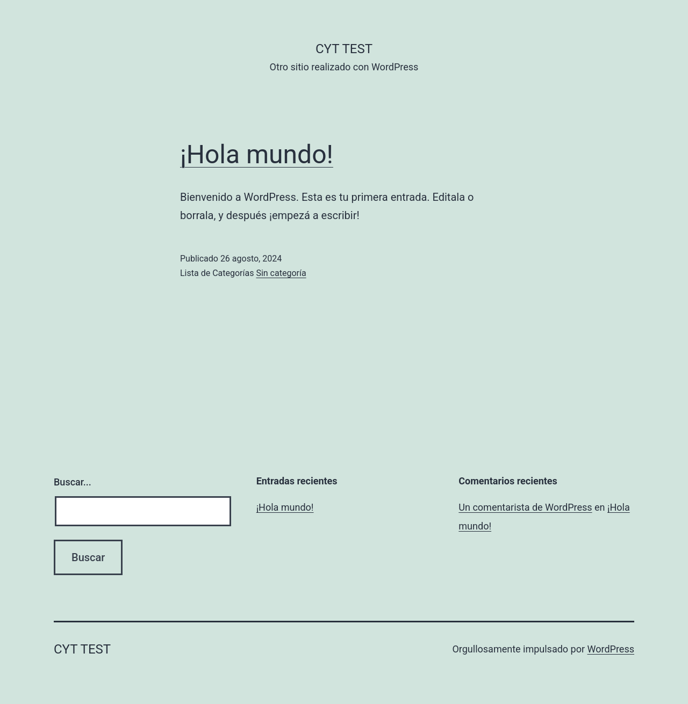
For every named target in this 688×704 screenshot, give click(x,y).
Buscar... (72, 482)
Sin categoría (281, 273)
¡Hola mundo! (256, 154)
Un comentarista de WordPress (525, 507)
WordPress (610, 649)
